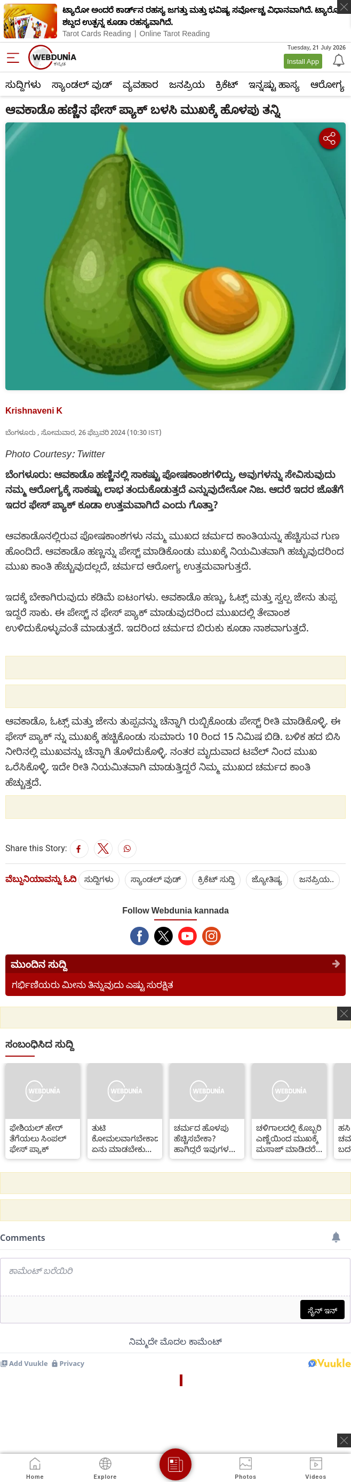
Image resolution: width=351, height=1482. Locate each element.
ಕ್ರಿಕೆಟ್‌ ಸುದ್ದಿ (216, 879)
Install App (303, 61)
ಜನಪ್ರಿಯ (187, 84)
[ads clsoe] (344, 1440)
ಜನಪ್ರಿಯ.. (316, 879)
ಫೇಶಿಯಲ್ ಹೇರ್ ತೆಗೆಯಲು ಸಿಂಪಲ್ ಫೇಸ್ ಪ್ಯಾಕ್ (38, 1138)
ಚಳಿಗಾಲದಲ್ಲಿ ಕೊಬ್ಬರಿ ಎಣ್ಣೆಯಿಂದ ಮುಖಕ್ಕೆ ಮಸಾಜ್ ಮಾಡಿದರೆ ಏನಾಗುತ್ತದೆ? (289, 1138)
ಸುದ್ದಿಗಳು (23, 84)
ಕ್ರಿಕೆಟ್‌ (227, 84)
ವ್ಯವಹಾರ (140, 84)
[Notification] (338, 60)
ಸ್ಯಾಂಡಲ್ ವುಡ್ (82, 84)
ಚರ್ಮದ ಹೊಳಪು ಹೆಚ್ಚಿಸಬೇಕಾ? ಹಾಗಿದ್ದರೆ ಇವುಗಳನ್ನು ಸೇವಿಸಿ (206, 1138)
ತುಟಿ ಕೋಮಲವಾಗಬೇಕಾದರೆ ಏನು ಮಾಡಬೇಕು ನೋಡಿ (125, 1138)
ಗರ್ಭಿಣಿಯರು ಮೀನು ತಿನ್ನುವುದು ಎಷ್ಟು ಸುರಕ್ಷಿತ (92, 984)
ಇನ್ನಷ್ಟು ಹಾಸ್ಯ (274, 84)
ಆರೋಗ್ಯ (327, 84)
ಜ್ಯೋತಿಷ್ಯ (267, 879)
